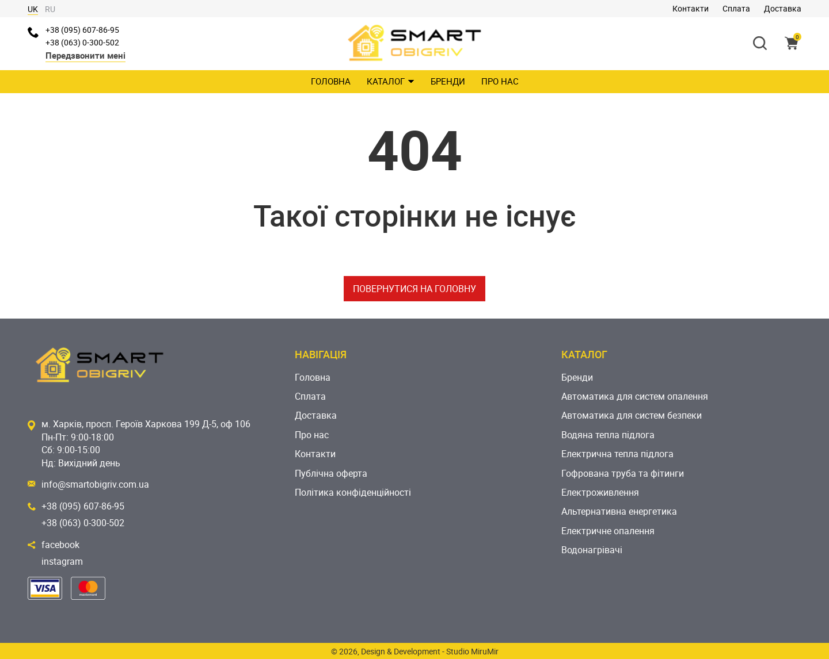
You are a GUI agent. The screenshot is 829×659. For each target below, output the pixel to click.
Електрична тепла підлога (617, 453)
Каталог (390, 81)
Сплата (736, 8)
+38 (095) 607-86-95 (82, 29)
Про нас (500, 81)
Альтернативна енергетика (619, 511)
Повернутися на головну (414, 288)
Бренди (448, 81)
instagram (62, 561)
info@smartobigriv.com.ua (95, 484)
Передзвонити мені (85, 55)
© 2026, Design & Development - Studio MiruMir (415, 651)
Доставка (782, 8)
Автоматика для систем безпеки (631, 415)
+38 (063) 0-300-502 (82, 42)
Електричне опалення (608, 530)
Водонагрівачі (591, 549)
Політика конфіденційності (353, 492)
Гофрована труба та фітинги (622, 473)
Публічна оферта (331, 473)
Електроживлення (600, 492)
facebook (60, 544)
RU (50, 8)
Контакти (690, 8)
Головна (331, 81)
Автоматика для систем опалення (634, 396)
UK (33, 8)
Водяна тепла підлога (608, 434)
